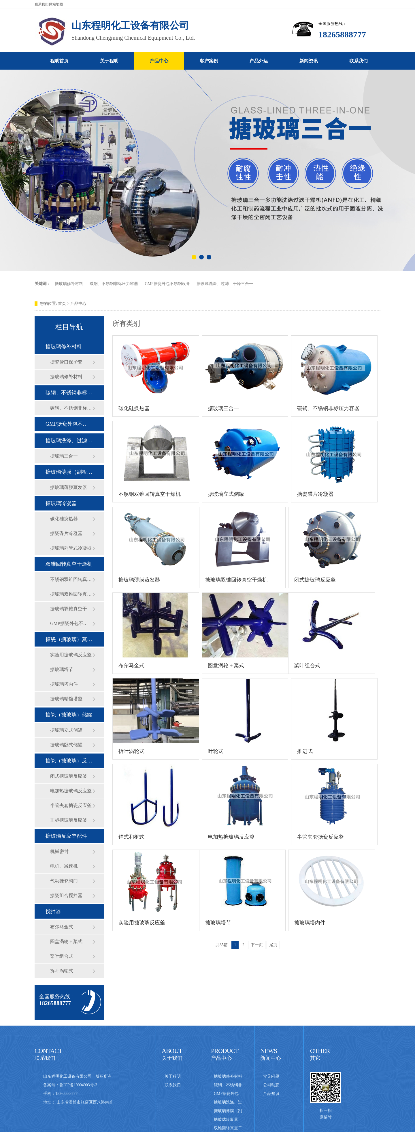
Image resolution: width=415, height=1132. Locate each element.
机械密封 (59, 851)
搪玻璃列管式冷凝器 (71, 548)
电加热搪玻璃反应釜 (71, 790)
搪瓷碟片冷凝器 (66, 533)
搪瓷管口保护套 (66, 362)
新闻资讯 (308, 60)
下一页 (257, 945)
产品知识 (271, 1093)
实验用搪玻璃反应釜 (71, 654)
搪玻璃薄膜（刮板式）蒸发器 (69, 472)
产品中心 (159, 60)
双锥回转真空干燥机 (69, 564)
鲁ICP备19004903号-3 (78, 1085)
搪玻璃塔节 (61, 669)
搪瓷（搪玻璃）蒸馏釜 (69, 639)
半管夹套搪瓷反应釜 (71, 805)
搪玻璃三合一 (64, 456)
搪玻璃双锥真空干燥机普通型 (71, 608)
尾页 (273, 945)
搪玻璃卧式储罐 (66, 744)
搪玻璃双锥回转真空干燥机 (71, 594)
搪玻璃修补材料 (69, 284)
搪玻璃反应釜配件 (66, 836)
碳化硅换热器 (64, 518)
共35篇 (222, 945)
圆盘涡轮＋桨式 (66, 941)
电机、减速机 (64, 866)
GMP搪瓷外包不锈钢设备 (167, 284)
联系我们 (41, 4)
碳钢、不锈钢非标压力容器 (114, 284)
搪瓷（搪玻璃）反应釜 (69, 761)
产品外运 (259, 60)
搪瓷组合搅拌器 (66, 895)
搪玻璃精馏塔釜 (66, 698)
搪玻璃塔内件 (64, 684)
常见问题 (271, 1076)
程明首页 (59, 60)
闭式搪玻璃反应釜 (68, 776)
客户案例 (209, 60)
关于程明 (109, 60)
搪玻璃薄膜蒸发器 (68, 487)
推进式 (305, 751)
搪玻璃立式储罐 (66, 730)
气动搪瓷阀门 (64, 880)
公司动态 (271, 1085)
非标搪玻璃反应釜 (68, 820)
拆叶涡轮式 (61, 970)
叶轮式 (215, 751)
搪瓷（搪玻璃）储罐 (69, 715)
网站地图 (56, 4)
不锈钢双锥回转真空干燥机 (71, 579)
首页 (62, 303)
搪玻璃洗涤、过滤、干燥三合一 (225, 284)
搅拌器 (53, 911)
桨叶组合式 (61, 956)
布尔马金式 (61, 926)
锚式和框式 (131, 837)
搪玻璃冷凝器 (61, 503)
